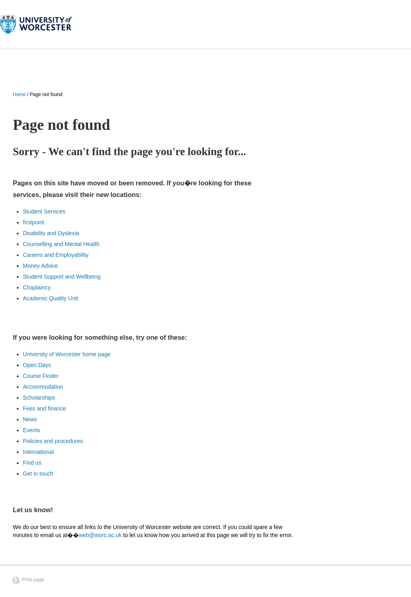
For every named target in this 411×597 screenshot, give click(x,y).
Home (19, 94)
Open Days (37, 365)
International (38, 452)
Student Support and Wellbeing (62, 276)
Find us (32, 463)
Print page (33, 580)
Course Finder (41, 376)
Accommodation (43, 387)
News (30, 419)
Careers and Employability (55, 255)
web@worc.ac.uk (100, 535)
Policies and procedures (53, 441)
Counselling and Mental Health (61, 244)
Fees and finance (44, 408)
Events (31, 430)
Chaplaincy (37, 287)
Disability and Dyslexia (51, 233)
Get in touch (38, 473)
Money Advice (40, 266)
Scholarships (39, 397)
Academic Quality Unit (50, 298)
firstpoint (33, 222)
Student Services (44, 211)
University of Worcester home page (66, 354)
